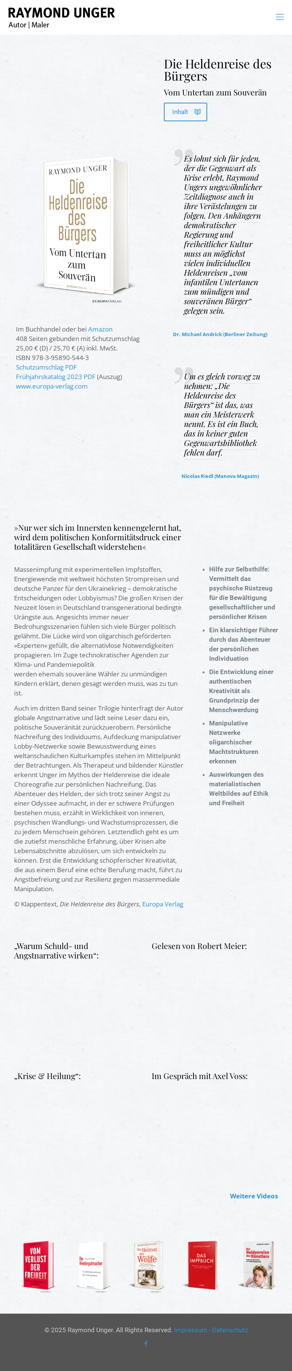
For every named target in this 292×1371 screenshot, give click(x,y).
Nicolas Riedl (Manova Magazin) (220, 476)
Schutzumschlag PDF (46, 367)
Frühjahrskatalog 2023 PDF (55, 376)
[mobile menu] (279, 17)
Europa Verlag (162, 904)
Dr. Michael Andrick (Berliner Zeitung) (220, 334)
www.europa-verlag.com (52, 386)
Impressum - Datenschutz (211, 1330)
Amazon (100, 329)
